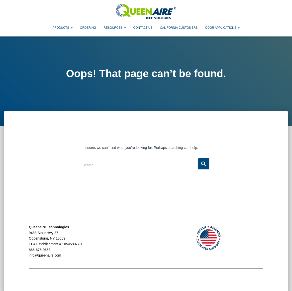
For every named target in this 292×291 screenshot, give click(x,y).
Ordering (88, 27)
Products (62, 27)
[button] (71, 27)
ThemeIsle (255, 280)
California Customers (178, 27)
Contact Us (143, 27)
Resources (114, 27)
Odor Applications (222, 27)
